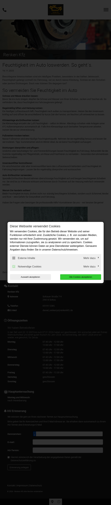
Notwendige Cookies (26, 266)
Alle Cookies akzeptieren (80, 277)
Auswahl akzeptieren (30, 277)
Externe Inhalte (23, 258)
